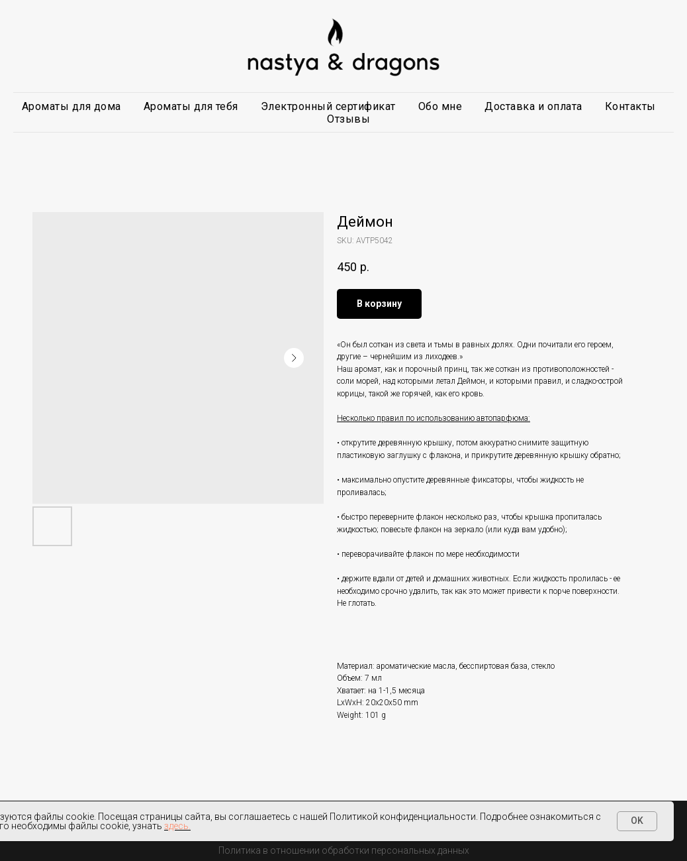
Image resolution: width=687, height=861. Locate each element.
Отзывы (348, 119)
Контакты (630, 106)
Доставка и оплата (533, 106)
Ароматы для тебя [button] (191, 106)
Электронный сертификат (328, 106)
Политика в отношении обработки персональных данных (343, 850)
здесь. (177, 826)
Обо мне (440, 106)
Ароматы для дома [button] (71, 106)
